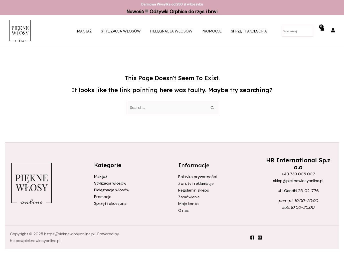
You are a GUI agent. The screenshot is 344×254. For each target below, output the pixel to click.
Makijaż (88, 31)
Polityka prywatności (197, 176)
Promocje (210, 31)
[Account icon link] (333, 30)
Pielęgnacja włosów (171, 31)
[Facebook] (252, 238)
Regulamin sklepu (193, 190)
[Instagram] (260, 238)
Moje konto (188, 204)
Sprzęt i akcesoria (245, 31)
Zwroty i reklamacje (196, 183)
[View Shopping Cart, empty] (322, 31)
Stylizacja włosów (123, 31)
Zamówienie (189, 197)
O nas (183, 210)
